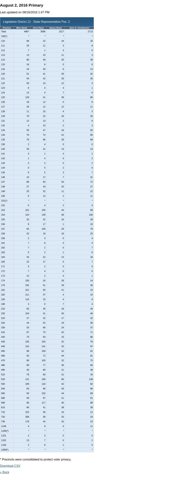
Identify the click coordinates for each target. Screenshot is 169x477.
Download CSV (10, 465)
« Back (4, 472)
